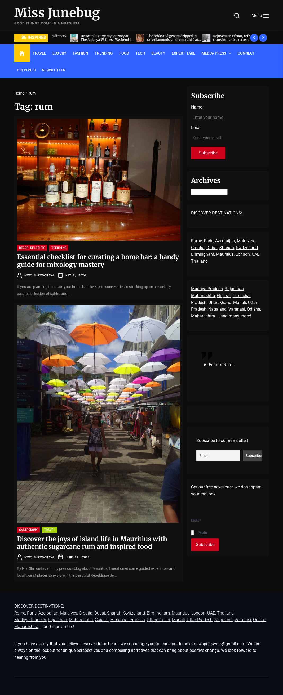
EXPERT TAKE (183, 53)
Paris (208, 240)
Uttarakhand (219, 302)
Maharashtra (203, 295)
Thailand (199, 261)
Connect (246, 53)
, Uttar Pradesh (199, 619)
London (243, 254)
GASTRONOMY (28, 529)
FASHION (80, 53)
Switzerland (247, 247)
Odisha (253, 309)
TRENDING (104, 53)
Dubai (212, 247)
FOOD (124, 53)
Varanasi (236, 309)
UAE (255, 254)
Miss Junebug (57, 13)
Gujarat (224, 295)
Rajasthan (234, 288)
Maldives (245, 240)
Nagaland (217, 309)
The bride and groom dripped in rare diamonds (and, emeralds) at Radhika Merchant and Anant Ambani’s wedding (220, 41)
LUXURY (59, 53)
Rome (196, 240)
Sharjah (226, 247)
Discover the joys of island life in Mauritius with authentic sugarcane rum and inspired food (92, 543)
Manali (239, 302)
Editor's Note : (221, 364)
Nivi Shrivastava (39, 275)
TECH (140, 53)
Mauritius (225, 254)
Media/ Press (214, 53)
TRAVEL (39, 53)
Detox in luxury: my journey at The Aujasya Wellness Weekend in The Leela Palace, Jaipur (155, 40)
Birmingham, (203, 254)
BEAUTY (158, 53)
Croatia (198, 247)
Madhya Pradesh (207, 288)
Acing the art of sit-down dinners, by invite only (89, 38)
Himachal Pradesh (127, 619)
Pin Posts (26, 70)
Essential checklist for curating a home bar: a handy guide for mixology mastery (98, 261)
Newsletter (53, 70)
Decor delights (32, 247)
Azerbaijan (225, 240)
